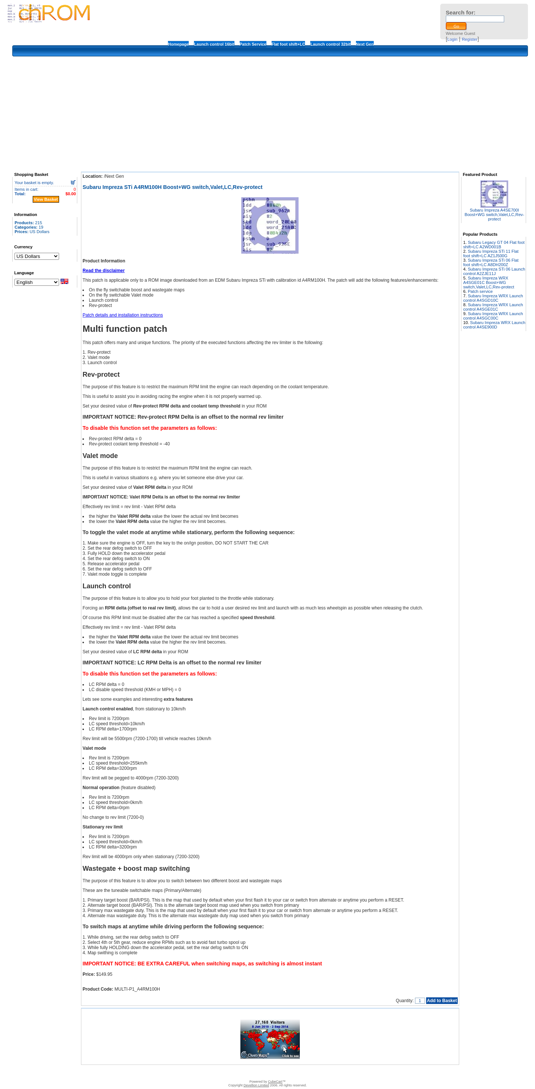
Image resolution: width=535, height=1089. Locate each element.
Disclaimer (219, 1072)
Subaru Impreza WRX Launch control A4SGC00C (493, 315)
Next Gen (365, 44)
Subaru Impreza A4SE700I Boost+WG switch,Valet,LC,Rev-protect (494, 214)
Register (469, 39)
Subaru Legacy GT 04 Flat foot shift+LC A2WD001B (494, 244)
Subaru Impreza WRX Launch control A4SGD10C (493, 298)
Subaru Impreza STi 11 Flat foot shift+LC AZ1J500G (491, 253)
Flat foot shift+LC (288, 44)
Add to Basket (442, 1000)
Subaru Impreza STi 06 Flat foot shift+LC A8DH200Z (491, 262)
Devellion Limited (256, 1085)
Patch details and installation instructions (122, 315)
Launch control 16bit (214, 44)
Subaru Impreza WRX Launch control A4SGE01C (493, 306)
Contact (199, 1072)
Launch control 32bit (330, 44)
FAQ (237, 1072)
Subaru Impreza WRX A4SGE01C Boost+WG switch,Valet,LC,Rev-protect (488, 282)
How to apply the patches (269, 1072)
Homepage (178, 44)
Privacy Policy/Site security (320, 1072)
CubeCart (275, 1081)
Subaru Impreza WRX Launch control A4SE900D (494, 324)
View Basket (46, 199)
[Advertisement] (270, 114)
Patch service (480, 291)
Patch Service (253, 44)
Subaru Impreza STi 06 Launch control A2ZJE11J (494, 271)
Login (452, 39)
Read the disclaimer (103, 270)
